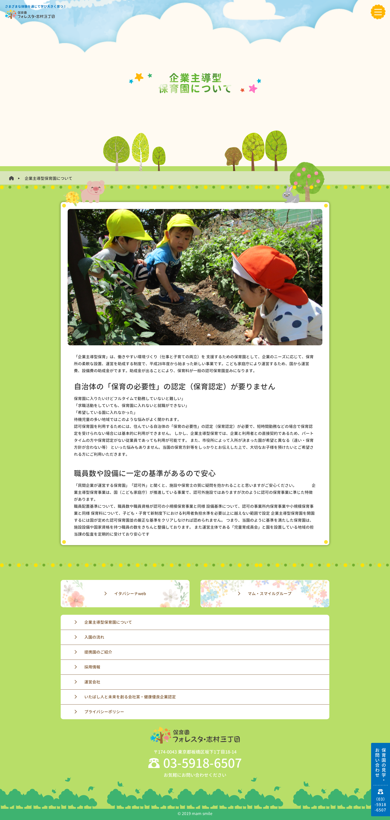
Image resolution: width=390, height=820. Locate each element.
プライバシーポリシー (104, 712)
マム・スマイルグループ (270, 593)
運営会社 (92, 682)
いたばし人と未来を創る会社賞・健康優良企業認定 (130, 697)
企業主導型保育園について (108, 622)
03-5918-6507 (202, 763)
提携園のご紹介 (98, 652)
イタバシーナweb (130, 593)
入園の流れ (94, 637)
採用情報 (92, 667)
